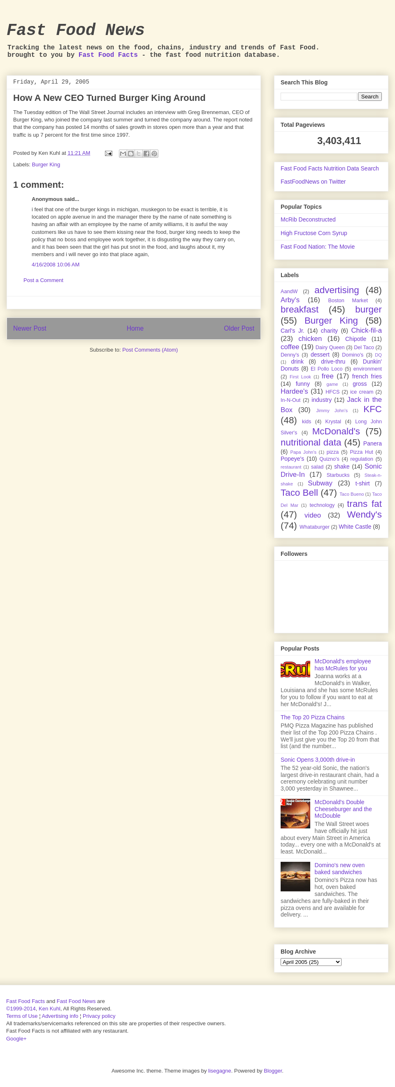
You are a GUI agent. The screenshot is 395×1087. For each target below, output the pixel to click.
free (328, 376)
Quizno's (329, 459)
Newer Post (29, 328)
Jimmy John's (332, 410)
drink (297, 361)
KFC (372, 409)
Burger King (46, 164)
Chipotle (355, 339)
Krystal (333, 422)
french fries (367, 376)
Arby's (290, 300)
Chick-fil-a (366, 330)
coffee (290, 347)
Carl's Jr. (292, 330)
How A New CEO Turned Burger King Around (109, 98)
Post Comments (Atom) (150, 350)
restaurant (291, 466)
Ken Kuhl (49, 1008)
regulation (362, 459)
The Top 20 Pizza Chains (312, 717)
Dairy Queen (330, 347)
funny (303, 383)
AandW (289, 291)
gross (360, 383)
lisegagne (219, 1071)
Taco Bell (299, 493)
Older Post (239, 328)
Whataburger (315, 527)
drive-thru (333, 361)
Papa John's (303, 452)
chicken (310, 339)
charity (329, 330)
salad (317, 467)
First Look (300, 376)
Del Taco (364, 347)
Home (135, 328)
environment (367, 369)
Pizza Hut (361, 452)
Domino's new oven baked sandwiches (340, 868)
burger (368, 309)
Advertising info (60, 1016)
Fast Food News (76, 30)
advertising (336, 290)
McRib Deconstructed (308, 219)
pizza (333, 452)
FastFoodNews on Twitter (313, 181)
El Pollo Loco (326, 369)
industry (321, 400)
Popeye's (292, 458)
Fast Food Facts (108, 55)
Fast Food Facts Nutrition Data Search (330, 168)
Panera (372, 443)
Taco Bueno (351, 494)
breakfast (299, 309)
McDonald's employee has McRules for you (343, 665)
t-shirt (363, 483)
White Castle (355, 526)
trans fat (364, 504)
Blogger (273, 1071)
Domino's (352, 355)
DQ (378, 354)
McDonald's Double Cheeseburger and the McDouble (343, 809)
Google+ (16, 1039)
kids (306, 422)
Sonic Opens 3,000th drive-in (318, 759)
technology (322, 505)
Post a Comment (43, 280)
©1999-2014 (21, 1008)
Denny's (290, 355)
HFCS (332, 392)
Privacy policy (99, 1016)
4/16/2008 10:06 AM (55, 264)
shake (341, 466)
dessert (320, 354)
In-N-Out (290, 400)
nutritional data (311, 442)
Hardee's (294, 391)
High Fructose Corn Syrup (314, 233)
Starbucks (338, 475)
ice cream (361, 392)
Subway (320, 483)
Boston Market (348, 300)
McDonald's (336, 431)
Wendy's (364, 514)
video (312, 515)
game (332, 384)
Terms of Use (22, 1016)
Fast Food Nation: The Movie (318, 246)
